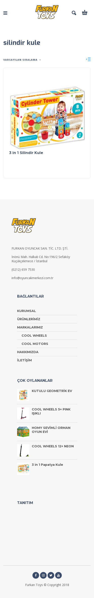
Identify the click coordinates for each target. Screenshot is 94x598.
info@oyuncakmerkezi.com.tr (32, 278)
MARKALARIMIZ (30, 327)
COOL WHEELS (34, 336)
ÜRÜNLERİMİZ (28, 319)
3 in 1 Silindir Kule (26, 153)
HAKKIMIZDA (27, 352)
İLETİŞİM (24, 360)
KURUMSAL (26, 311)
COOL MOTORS (35, 344)
